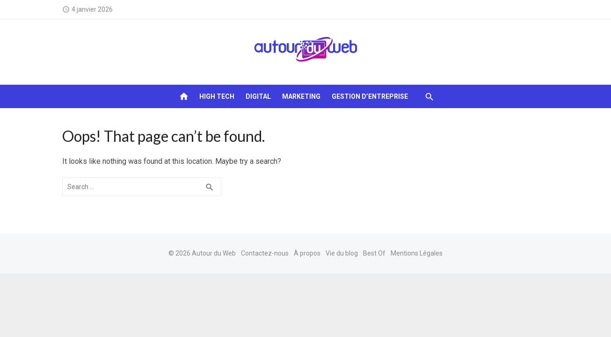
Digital (258, 96)
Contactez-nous (265, 253)
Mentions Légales (417, 253)
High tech (216, 96)
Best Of (374, 253)
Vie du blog (342, 253)
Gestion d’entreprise (370, 96)
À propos (307, 253)
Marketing (301, 96)
